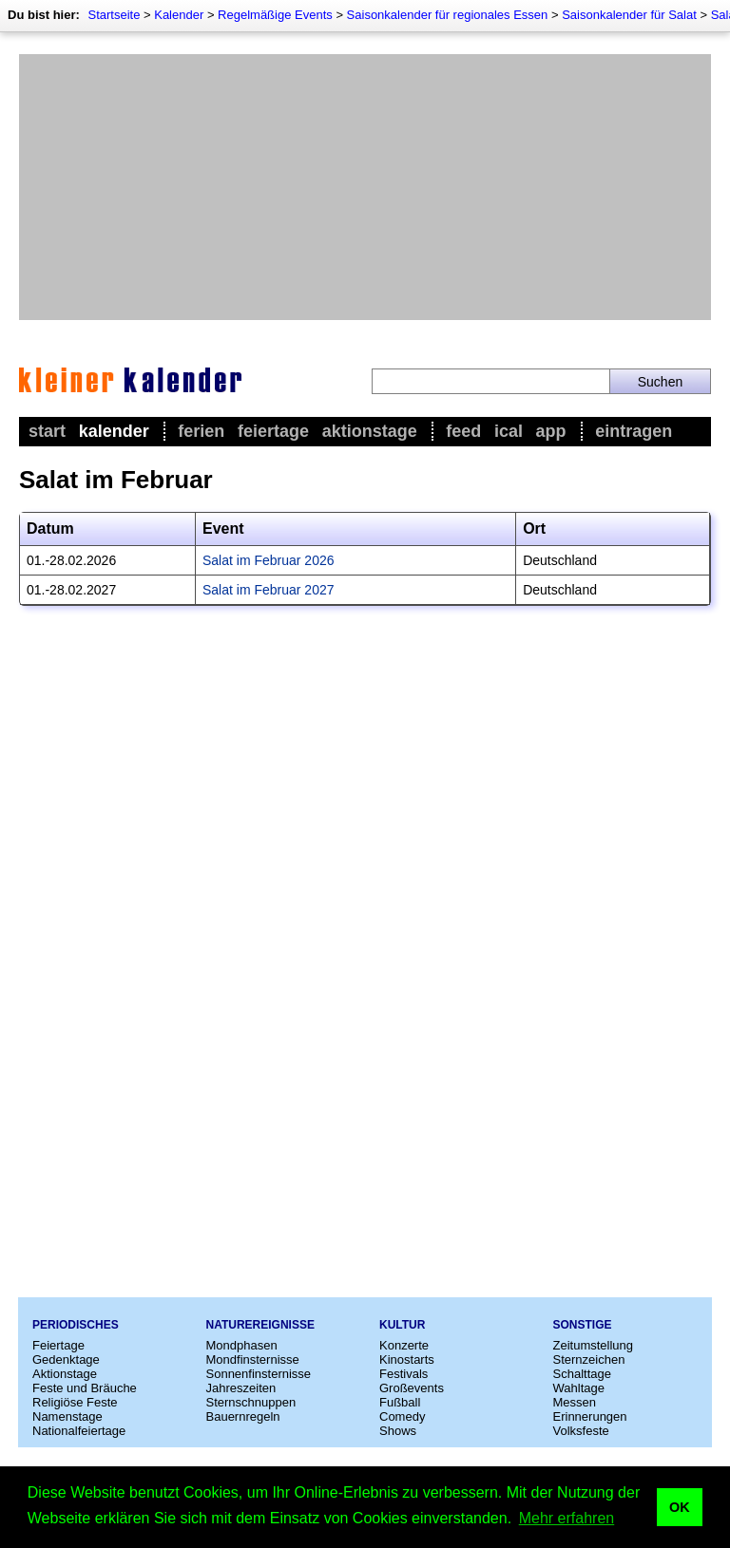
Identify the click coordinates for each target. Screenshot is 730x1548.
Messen (575, 1402)
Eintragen (633, 431)
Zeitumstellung (593, 1345)
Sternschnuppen (251, 1402)
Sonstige (582, 1324)
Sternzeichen (589, 1359)
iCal (508, 431)
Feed (463, 431)
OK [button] (679, 1507)
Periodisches (75, 1324)
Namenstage (67, 1416)
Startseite (113, 15)
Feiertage (273, 431)
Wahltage (579, 1388)
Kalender (178, 15)
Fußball (399, 1402)
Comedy (402, 1416)
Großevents (411, 1388)
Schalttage (582, 1374)
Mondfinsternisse (252, 1359)
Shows (397, 1431)
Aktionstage (369, 431)
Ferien (201, 431)
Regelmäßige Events (275, 15)
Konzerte (404, 1345)
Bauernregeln (243, 1416)
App (551, 431)
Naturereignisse (260, 1324)
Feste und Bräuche (84, 1388)
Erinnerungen (590, 1416)
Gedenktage (66, 1359)
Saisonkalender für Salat (629, 15)
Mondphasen (242, 1345)
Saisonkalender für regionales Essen (447, 15)
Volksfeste (581, 1431)
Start (47, 431)
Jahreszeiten (241, 1388)
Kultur (402, 1324)
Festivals (403, 1374)
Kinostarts (406, 1359)
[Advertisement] (365, 187)
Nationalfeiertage (78, 1431)
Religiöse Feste (75, 1402)
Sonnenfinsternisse (259, 1374)
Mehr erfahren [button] (567, 1518)
